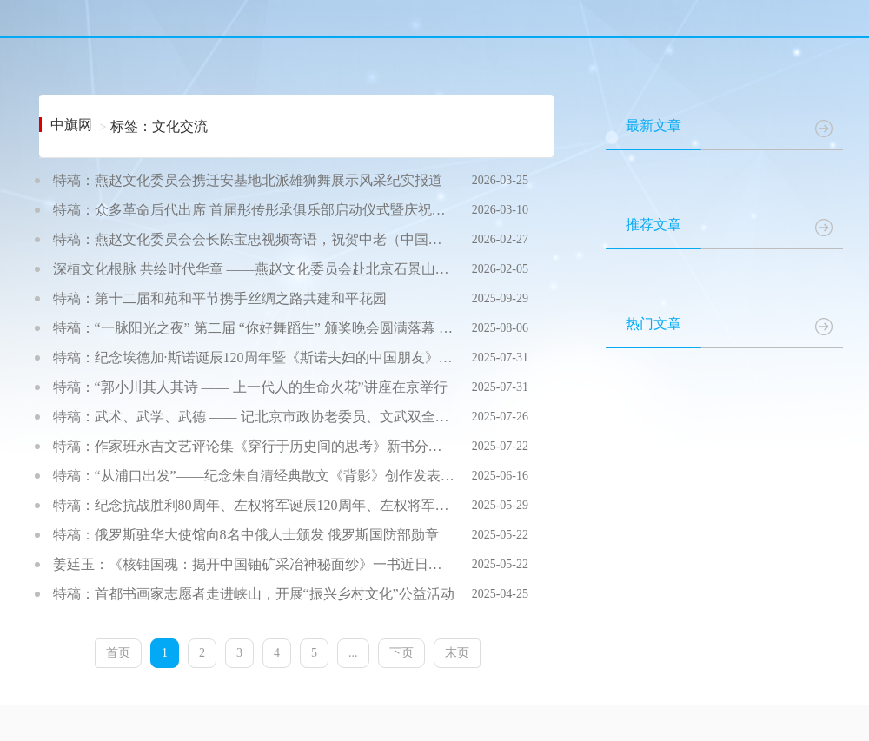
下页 (401, 652)
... (353, 652)
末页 (457, 652)
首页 (118, 652)
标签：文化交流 (159, 126)
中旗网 (71, 124)
